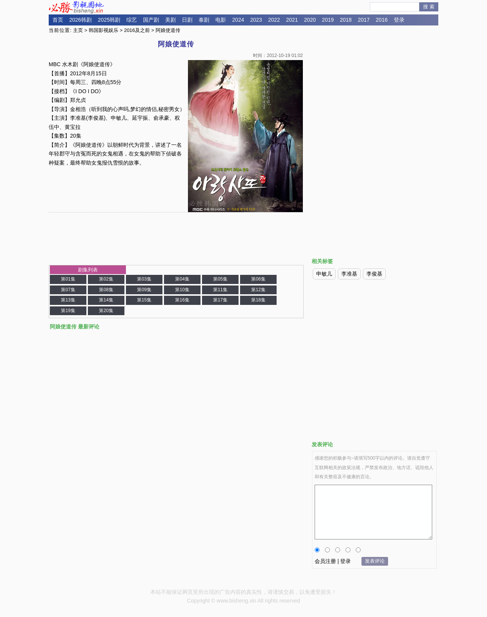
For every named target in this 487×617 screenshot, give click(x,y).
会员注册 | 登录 (333, 561)
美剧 (170, 20)
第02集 (106, 279)
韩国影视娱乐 (103, 30)
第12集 (258, 289)
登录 (399, 20)
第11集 (220, 289)
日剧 (187, 20)
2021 (292, 20)
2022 (274, 20)
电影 (220, 20)
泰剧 (204, 20)
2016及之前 (137, 30)
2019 (328, 20)
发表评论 (375, 561)
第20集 (106, 310)
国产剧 (151, 20)
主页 (78, 30)
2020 (310, 20)
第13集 (68, 300)
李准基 (349, 274)
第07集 (68, 289)
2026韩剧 (80, 20)
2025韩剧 (109, 20)
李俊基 (374, 274)
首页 (58, 20)
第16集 (182, 300)
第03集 (144, 279)
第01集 (68, 279)
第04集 (182, 279)
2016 (382, 20)
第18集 (258, 300)
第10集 (182, 289)
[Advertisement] (374, 92)
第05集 (220, 279)
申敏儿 (324, 274)
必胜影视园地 (78, 7)
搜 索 (428, 7)
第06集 (258, 279)
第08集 (106, 289)
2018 (346, 20)
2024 (238, 20)
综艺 (131, 20)
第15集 (144, 300)
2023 (256, 20)
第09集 (144, 289)
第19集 (68, 310)
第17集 (220, 300)
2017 (363, 20)
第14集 (106, 300)
